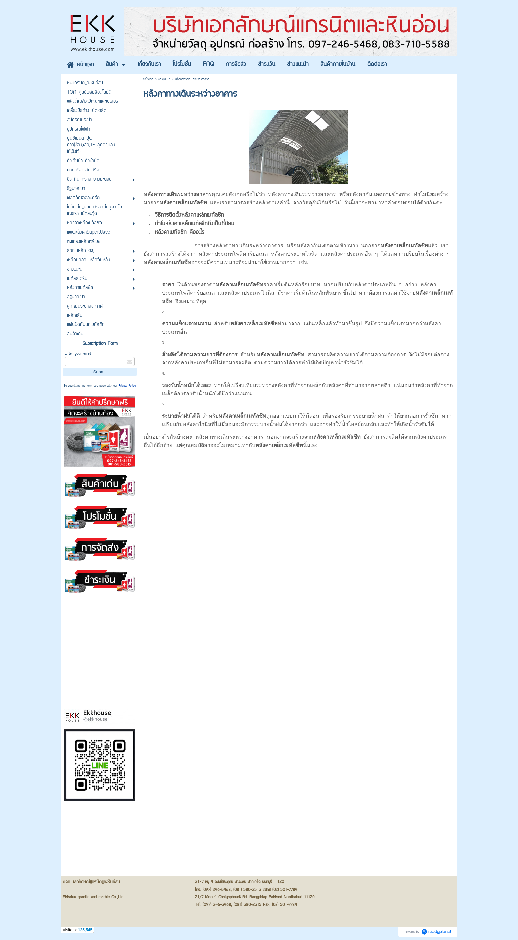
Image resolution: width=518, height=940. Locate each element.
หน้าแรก (148, 79)
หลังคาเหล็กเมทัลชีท (337, 436)
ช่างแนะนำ (164, 79)
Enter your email (78, 353)
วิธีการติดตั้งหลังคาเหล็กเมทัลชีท (189, 215)
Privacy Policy (127, 386)
